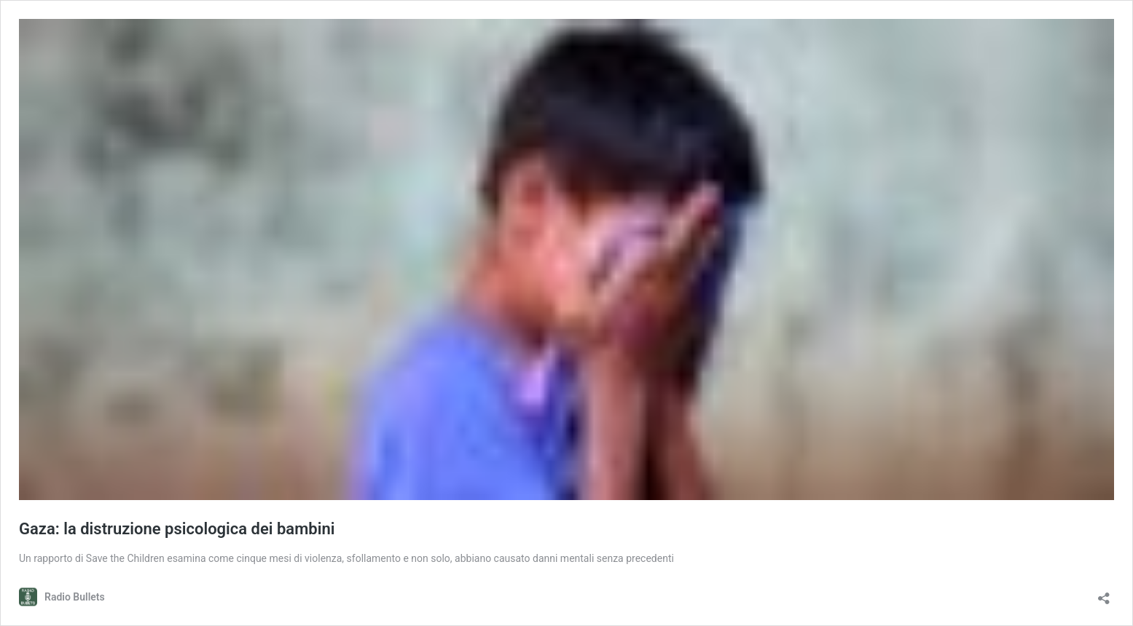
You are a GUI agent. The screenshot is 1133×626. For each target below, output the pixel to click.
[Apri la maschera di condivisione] (1104, 593)
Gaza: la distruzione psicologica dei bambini (176, 529)
